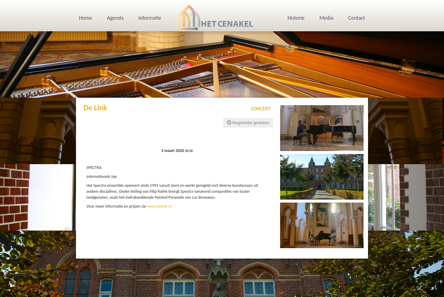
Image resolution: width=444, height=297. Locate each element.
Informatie (149, 18)
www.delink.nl (159, 206)
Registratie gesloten (248, 122)
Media (326, 18)
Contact (356, 18)
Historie (296, 18)
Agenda (115, 18)
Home (85, 18)
